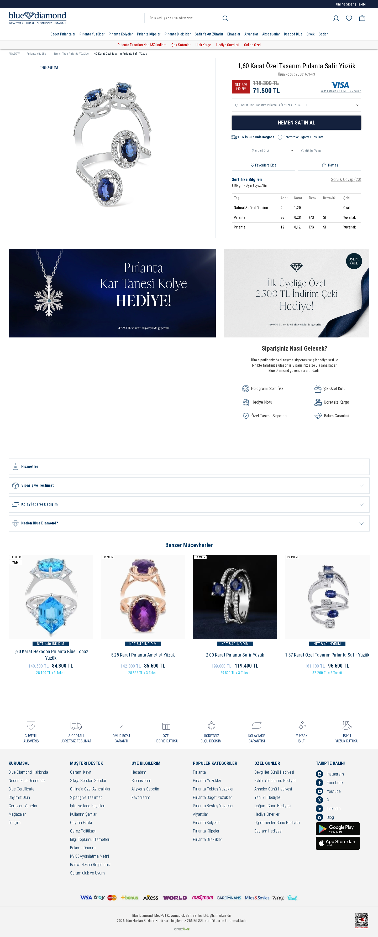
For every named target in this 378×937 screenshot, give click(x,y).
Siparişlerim (141, 781)
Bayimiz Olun (19, 797)
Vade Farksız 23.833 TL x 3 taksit (341, 86)
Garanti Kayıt (80, 772)
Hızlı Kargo (203, 45)
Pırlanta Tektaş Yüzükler (213, 789)
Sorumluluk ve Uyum (87, 873)
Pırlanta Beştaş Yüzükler (213, 806)
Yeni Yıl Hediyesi (267, 797)
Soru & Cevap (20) (346, 179)
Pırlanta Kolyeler (121, 34)
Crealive (182, 929)
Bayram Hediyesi (268, 831)
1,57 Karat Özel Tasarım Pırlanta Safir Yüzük (327, 655)
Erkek (310, 34)
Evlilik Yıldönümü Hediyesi (275, 781)
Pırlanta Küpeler (148, 34)
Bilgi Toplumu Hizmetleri (90, 839)
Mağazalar (17, 814)
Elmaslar (233, 34)
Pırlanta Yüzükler (92, 34)
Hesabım (139, 772)
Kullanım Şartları (83, 814)
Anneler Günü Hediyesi (273, 789)
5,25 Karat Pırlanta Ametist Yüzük (143, 655)
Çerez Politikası (83, 831)
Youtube (328, 791)
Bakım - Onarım (83, 848)
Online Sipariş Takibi (351, 4)
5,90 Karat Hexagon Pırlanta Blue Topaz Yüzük (50, 655)
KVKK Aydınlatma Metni (89, 856)
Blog (325, 817)
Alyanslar (251, 34)
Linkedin (328, 808)
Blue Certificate (21, 789)
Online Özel (252, 45)
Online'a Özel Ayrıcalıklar (90, 789)
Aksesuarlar (271, 34)
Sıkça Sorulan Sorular (88, 781)
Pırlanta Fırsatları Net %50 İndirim (142, 45)
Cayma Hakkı (81, 823)
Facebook (329, 782)
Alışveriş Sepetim (146, 789)
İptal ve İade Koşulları (87, 806)
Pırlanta (199, 772)
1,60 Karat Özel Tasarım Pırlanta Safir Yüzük (119, 53)
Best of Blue (293, 34)
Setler (323, 34)
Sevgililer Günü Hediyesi (274, 772)
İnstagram (330, 774)
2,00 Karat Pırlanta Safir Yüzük (235, 655)
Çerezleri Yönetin (23, 806)
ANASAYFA (16, 53)
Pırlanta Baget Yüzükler (212, 797)
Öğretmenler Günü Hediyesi (277, 823)
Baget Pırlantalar (63, 34)
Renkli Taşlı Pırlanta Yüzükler (72, 53)
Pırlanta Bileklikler (178, 34)
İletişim (14, 823)
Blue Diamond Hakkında (28, 772)
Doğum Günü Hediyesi (272, 806)
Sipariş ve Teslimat (86, 797)
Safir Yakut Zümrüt (209, 34)
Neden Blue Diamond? (27, 781)
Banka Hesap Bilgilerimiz (90, 865)
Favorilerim (141, 797)
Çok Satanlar (181, 45)
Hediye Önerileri (227, 45)
